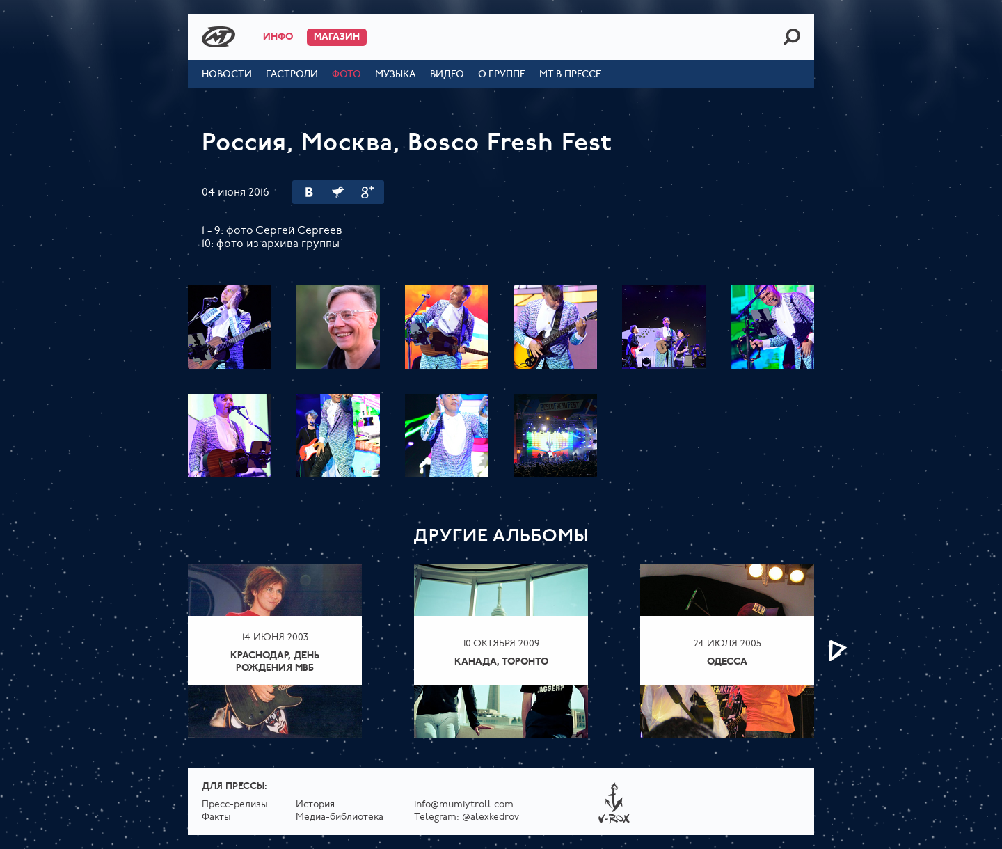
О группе (501, 75)
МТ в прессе (570, 75)
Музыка (395, 75)
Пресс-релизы (235, 805)
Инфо (278, 37)
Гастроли (292, 75)
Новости (227, 75)
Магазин (337, 37)
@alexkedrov (490, 817)
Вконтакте (309, 192)
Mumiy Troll (218, 36)
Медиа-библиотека (339, 817)
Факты (216, 817)
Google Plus (367, 192)
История (315, 805)
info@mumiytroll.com (464, 805)
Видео (447, 75)
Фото (346, 75)
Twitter (338, 192)
